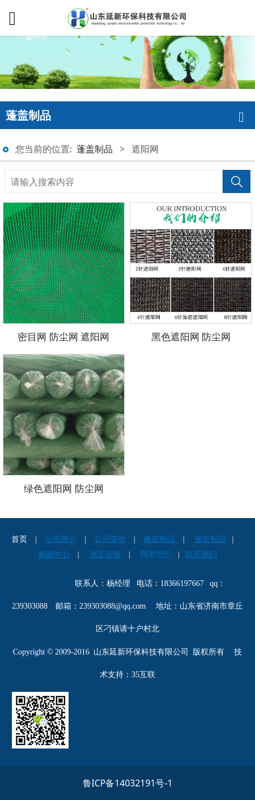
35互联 (143, 674)
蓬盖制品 (94, 149)
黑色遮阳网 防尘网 (191, 336)
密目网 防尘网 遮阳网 (63, 336)
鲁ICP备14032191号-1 (128, 783)
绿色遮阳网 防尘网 (64, 488)
